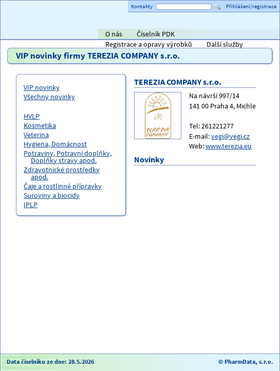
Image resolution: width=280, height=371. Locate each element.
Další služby (225, 44)
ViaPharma (202, 34)
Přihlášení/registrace (251, 6)
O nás (113, 34)
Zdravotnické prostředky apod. (62, 173)
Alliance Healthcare (161, 34)
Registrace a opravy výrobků (148, 44)
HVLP (32, 116)
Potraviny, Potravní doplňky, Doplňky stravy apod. (67, 157)
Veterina (36, 134)
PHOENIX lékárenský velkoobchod (260, 34)
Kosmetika (40, 125)
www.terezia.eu (229, 146)
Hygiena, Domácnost (55, 144)
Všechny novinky (49, 96)
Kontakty (142, 6)
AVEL (110, 34)
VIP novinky (42, 87)
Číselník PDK (156, 34)
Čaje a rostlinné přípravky (63, 186)
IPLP (31, 204)
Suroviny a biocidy (52, 195)
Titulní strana (25, 33)
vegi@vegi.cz (230, 136)
